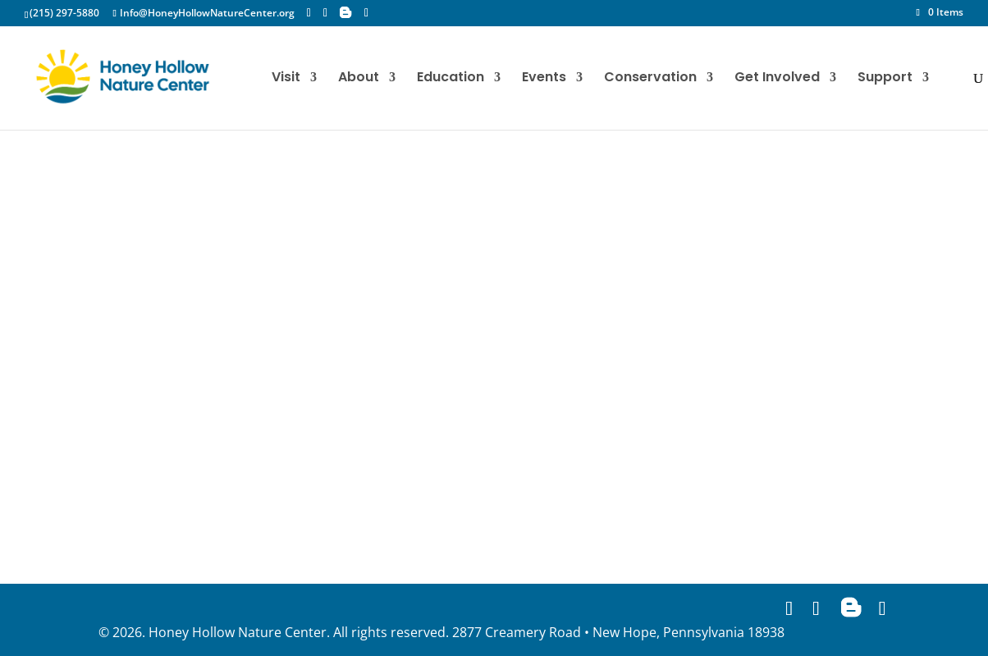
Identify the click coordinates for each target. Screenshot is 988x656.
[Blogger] (345, 12)
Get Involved (777, 78)
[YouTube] (366, 13)
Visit (286, 78)
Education (450, 78)
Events (544, 78)
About (358, 78)
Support (885, 78)
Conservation (650, 78)
